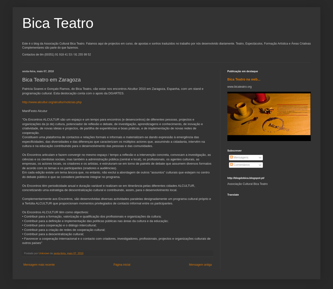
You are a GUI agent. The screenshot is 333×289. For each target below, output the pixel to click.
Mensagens (239, 157)
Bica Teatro (58, 23)
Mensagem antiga (200, 264)
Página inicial (122, 264)
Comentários (240, 165)
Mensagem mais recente (39, 264)
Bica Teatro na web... (243, 79)
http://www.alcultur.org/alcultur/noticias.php (52, 102)
